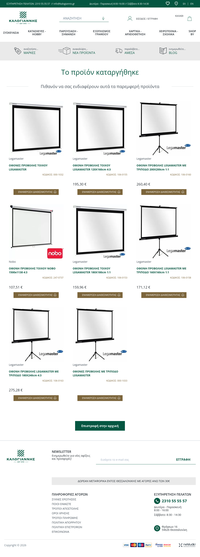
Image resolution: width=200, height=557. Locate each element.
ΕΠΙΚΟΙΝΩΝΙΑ (60, 532)
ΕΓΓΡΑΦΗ (183, 459)
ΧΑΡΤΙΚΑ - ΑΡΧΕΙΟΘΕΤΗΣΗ (135, 32)
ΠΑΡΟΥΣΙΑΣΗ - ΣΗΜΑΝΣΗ (68, 32)
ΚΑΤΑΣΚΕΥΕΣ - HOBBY (37, 32)
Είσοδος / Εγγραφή (147, 18)
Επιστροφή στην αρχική (100, 426)
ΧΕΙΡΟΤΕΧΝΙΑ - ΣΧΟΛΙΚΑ (168, 32)
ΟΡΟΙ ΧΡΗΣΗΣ (60, 513)
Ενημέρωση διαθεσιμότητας (37, 192)
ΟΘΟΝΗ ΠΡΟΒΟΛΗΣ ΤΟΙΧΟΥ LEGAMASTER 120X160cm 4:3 (92, 167)
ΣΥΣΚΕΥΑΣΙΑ (11, 32)
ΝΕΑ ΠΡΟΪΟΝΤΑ (84, 53)
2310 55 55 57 (174, 501)
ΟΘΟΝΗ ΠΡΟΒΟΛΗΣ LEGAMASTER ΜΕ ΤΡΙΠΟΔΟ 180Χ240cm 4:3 (34, 373)
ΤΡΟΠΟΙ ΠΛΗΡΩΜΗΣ (65, 518)
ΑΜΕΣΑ (130, 53)
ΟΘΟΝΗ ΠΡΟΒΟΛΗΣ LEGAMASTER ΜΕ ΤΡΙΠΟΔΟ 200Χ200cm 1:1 (161, 167)
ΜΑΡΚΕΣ (30, 53)
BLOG (173, 53)
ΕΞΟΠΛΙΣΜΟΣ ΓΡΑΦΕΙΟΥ (101, 32)
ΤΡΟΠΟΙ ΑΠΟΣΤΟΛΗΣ (65, 508)
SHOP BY (192, 32)
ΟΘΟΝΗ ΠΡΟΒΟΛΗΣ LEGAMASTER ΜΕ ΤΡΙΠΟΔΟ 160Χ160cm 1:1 (161, 270)
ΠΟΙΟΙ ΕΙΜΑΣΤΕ (61, 504)
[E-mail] (137, 459)
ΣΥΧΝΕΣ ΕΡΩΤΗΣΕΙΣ (64, 499)
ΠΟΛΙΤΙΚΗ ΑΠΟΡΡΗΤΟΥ (66, 522)
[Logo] (23, 457)
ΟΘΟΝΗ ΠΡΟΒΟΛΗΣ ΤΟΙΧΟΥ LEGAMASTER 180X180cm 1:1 (92, 270)
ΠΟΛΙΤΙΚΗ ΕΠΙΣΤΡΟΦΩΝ (67, 527)
